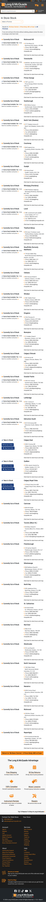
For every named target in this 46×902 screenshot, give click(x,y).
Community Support (8, 850)
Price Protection (6, 858)
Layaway (26, 843)
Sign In (4, 829)
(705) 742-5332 (33, 552)
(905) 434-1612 (33, 280)
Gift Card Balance (7, 841)
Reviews (26, 862)
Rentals (26, 831)
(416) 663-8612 (33, 130)
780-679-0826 (33, 511)
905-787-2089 (33, 47)
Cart (3, 833)
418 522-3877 (33, 469)
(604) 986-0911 (33, 673)
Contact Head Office (29, 854)
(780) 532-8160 (33, 384)
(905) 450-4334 (33, 340)
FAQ (25, 850)
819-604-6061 (33, 66)
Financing (27, 841)
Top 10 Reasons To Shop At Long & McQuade (31, 812)
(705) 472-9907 (33, 592)
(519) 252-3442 (33, 302)
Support (26, 839)
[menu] (42, 4)
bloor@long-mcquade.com (36, 536)
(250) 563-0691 (33, 88)
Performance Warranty (8, 854)
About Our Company (8, 852)
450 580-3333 (33, 740)
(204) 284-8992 (33, 195)
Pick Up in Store (8, 444)
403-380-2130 (33, 405)
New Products (28, 829)
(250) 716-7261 (33, 696)
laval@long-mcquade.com (36, 220)
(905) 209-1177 (33, 259)
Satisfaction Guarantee (8, 856)
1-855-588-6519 (7, 819)
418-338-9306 (33, 236)
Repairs (26, 835)
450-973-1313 (33, 216)
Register (4, 831)
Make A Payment (7, 837)
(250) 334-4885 (33, 153)
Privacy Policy (6, 862)
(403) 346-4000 (33, 632)
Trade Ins (26, 837)
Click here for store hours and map (33, 55)
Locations (27, 852)
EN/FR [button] (42, 0)
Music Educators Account (9, 843)
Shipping (26, 845)
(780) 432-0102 (33, 429)
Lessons (26, 833)
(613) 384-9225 (33, 321)
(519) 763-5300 (33, 174)
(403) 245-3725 (33, 448)
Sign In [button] (33, 0)
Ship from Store (8, 448)
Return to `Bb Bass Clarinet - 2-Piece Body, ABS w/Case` (22, 753)
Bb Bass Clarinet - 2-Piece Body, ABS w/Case (21, 27)
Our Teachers (6, 866)
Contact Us (3, 1)
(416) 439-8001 (33, 109)
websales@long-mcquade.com (11, 821)
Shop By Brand (28, 860)
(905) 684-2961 (33, 611)
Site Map (26, 858)
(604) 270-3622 (33, 719)
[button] (34, 4)
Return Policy (6, 864)
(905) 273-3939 (33, 571)
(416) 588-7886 (33, 532)
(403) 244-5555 (33, 363)
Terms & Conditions (7, 860)
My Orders (5, 839)
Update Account (6, 835)
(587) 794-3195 (33, 490)
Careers (26, 856)
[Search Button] (33, 11)
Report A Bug (27, 864)
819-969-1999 (33, 652)
